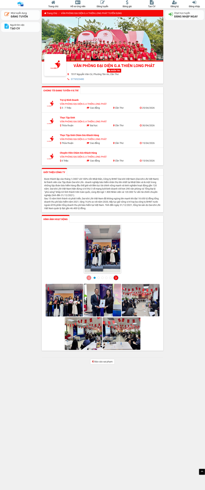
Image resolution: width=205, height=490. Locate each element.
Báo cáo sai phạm (102, 361)
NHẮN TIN (114, 70)
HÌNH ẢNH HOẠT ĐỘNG (55, 219)
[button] (88, 277)
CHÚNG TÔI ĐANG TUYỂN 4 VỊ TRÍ (60, 90)
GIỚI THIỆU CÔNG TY (54, 172)
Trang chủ (50, 13)
